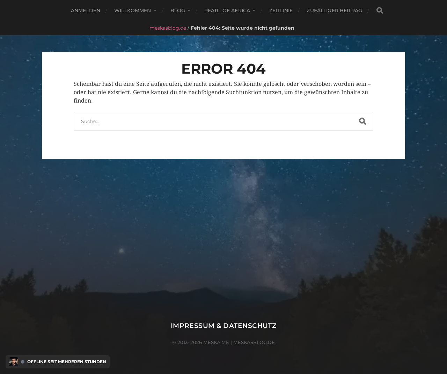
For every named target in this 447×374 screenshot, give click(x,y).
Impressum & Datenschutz (224, 326)
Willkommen (132, 10)
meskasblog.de (167, 28)
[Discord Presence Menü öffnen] (13, 361)
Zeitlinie (281, 10)
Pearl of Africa (227, 10)
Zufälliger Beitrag (334, 10)
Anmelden (85, 10)
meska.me (216, 342)
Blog (177, 10)
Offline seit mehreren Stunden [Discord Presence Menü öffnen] (66, 361)
